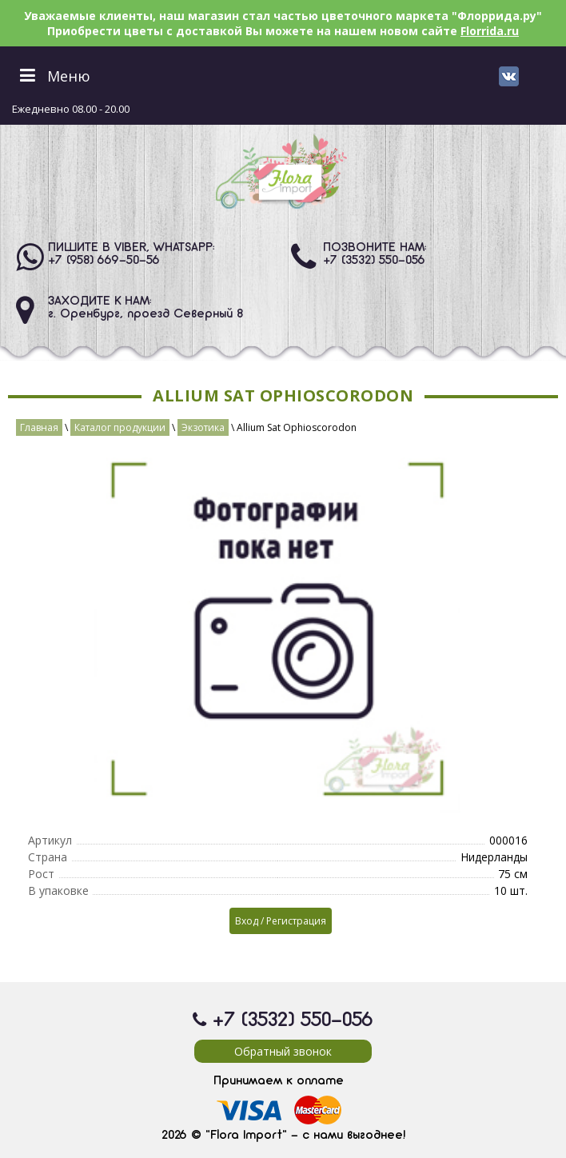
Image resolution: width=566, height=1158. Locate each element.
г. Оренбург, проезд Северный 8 (145, 314)
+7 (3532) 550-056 (374, 260)
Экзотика (203, 427)
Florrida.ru (489, 30)
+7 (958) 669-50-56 (104, 260)
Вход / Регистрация (280, 921)
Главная (39, 427)
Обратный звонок (283, 1051)
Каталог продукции (119, 427)
